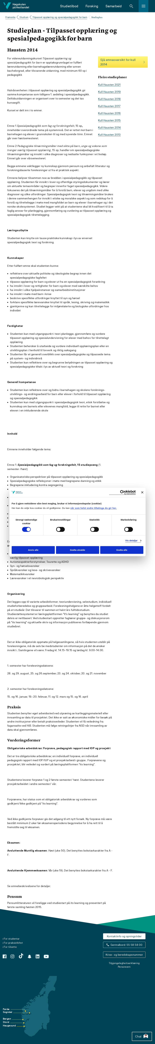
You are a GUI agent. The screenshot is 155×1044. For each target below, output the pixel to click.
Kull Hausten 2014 (109, 127)
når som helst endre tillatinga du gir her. (93, 508)
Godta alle (121, 550)
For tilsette (10, 946)
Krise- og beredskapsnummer (124, 954)
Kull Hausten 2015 (109, 120)
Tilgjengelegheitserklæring (124, 963)
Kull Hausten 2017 (109, 106)
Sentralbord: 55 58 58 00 (126, 944)
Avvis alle (33, 550)
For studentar (12, 938)
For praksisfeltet (13, 942)
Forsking (92, 6)
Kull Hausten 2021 (109, 84)
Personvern (124, 966)
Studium (24, 17)
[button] (131, 6)
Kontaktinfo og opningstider (124, 936)
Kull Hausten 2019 (109, 91)
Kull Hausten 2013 (109, 134)
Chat (142, 1036)
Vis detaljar (131, 540)
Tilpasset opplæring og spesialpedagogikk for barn (60, 17)
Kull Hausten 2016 (109, 113)
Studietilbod (69, 6)
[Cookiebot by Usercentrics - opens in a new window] (122, 492)
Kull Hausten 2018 (109, 98)
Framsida (10, 17)
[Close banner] (142, 492)
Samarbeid (114, 6)
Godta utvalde (77, 550)
